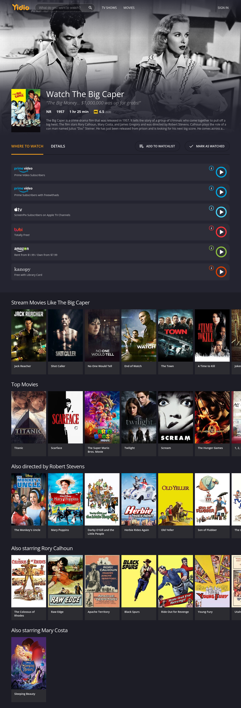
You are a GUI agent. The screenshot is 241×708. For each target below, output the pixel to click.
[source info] (210, 168)
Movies (129, 8)
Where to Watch (27, 146)
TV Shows (109, 8)
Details (58, 146)
